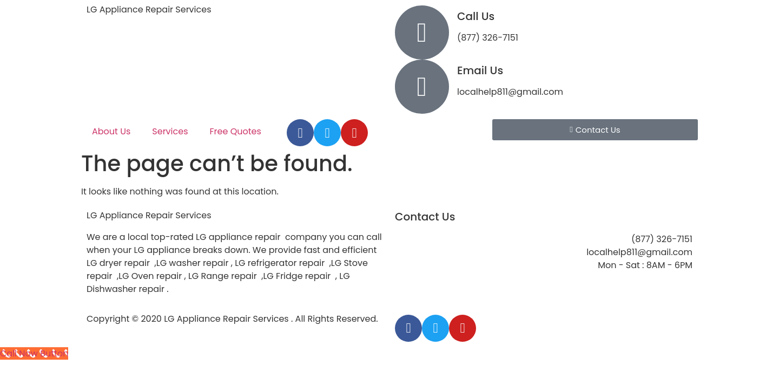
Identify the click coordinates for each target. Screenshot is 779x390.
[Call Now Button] (34, 353)
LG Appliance (149, 215)
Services (170, 131)
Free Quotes (235, 131)
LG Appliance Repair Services (149, 9)
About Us (111, 131)
